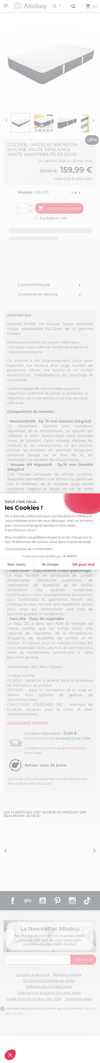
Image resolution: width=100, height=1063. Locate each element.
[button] (10, 1055)
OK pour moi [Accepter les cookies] (44, 564)
